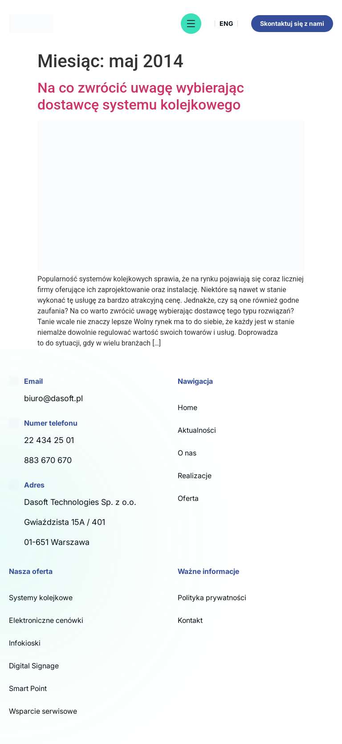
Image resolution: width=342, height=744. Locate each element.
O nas (187, 452)
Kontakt (190, 620)
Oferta (188, 498)
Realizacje (195, 475)
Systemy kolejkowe (41, 597)
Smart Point (28, 688)
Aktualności (197, 430)
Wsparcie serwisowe (43, 711)
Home (187, 407)
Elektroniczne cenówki (46, 620)
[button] (191, 23)
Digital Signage (34, 665)
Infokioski (25, 642)
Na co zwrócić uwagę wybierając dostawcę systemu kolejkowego (140, 96)
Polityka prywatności (212, 597)
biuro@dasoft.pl (53, 398)
